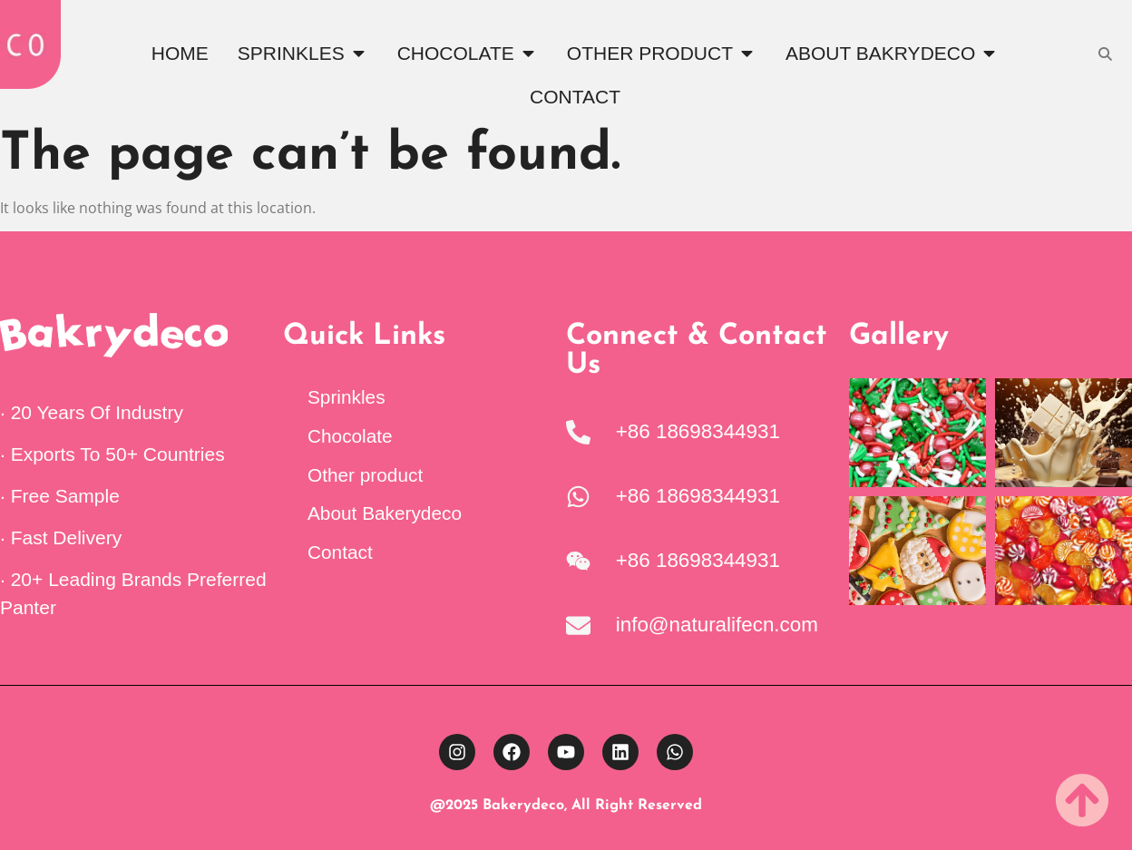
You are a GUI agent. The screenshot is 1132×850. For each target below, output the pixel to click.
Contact (340, 552)
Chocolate (350, 435)
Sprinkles (346, 396)
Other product (365, 474)
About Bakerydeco (384, 513)
